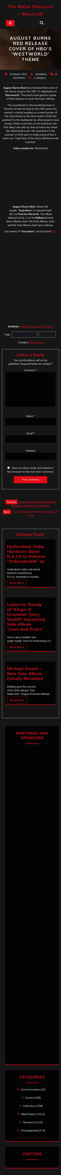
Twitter (48, 326)
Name (30, 416)
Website (25, 326)
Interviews (29, 1105)
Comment (30, 370)
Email (30, 433)
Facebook (37, 326)
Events (29, 1097)
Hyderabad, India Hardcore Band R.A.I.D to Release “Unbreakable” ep (26, 554)
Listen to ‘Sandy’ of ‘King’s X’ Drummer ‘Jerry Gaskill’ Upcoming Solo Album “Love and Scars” (26, 617)
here (53, 231)
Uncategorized (29, 1130)
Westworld (47, 334)
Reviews (28, 1122)
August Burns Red (24, 334)
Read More (17, 582)
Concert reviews (30, 1089)
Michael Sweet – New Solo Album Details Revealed (25, 673)
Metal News (36, 342)
